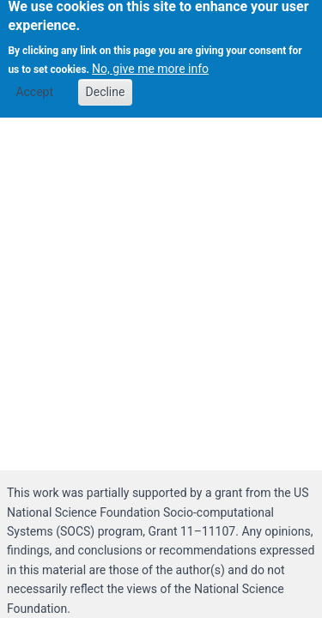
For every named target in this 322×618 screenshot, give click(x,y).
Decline (105, 87)
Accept (34, 87)
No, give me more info (150, 63)
